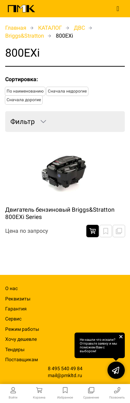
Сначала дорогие (24, 99)
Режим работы (22, 329)
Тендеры (15, 349)
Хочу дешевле (21, 339)
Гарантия (16, 308)
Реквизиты (18, 298)
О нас (11, 288)
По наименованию (25, 91)
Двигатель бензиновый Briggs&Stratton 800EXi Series (59, 213)
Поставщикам (21, 359)
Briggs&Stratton (24, 35)
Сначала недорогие (67, 91)
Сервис (13, 319)
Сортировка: (21, 79)
